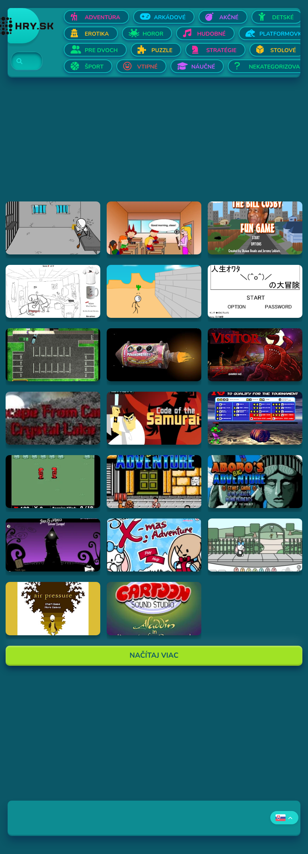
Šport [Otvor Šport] (94, 67)
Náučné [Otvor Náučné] (203, 67)
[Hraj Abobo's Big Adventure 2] (255, 481)
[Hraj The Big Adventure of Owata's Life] (255, 291)
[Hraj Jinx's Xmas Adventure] (154, 544)
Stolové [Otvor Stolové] (283, 50)
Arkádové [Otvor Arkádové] (170, 17)
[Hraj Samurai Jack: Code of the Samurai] (154, 418)
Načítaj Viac (154, 655)
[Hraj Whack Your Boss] (53, 291)
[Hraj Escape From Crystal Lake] (53, 418)
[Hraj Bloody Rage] (255, 418)
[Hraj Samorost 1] (154, 354)
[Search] (21, 61)
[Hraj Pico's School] (154, 227)
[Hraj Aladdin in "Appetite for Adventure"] (154, 608)
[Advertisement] (154, 145)
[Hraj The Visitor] (255, 354)
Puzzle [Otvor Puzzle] (162, 50)
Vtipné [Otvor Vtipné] (147, 67)
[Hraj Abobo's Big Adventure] (154, 481)
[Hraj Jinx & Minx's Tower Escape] (53, 544)
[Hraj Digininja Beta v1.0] (53, 481)
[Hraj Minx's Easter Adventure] (255, 544)
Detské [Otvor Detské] (283, 17)
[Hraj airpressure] (53, 608)
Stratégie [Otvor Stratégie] (221, 50)
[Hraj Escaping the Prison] (53, 227)
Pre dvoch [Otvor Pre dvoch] (101, 50)
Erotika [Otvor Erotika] (97, 34)
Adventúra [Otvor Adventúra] (102, 17)
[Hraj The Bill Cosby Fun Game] (255, 227)
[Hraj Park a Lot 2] (53, 354)
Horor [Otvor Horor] (153, 34)
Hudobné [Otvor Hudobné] (211, 34)
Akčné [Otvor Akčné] (229, 17)
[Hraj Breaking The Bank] (154, 291)
